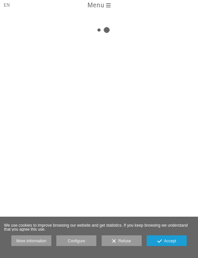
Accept (166, 241)
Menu (99, 5)
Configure (76, 241)
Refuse (121, 241)
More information (31, 241)
